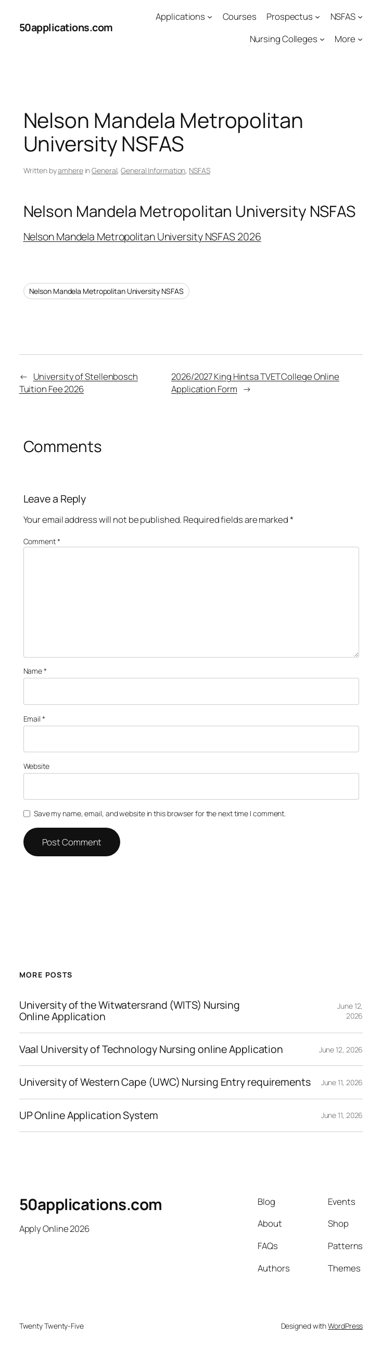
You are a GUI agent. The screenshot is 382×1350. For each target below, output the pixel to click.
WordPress (345, 1326)
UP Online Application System (88, 1115)
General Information (153, 170)
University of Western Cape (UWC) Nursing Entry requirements (165, 1082)
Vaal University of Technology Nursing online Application (151, 1049)
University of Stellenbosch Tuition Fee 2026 (78, 382)
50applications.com (66, 27)
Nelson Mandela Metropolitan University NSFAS (106, 291)
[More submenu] (360, 38)
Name (35, 671)
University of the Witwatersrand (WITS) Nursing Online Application (129, 1010)
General (104, 170)
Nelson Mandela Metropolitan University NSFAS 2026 (142, 236)
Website (36, 766)
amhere (70, 170)
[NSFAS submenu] (360, 16)
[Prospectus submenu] (317, 16)
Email (34, 719)
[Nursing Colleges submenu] (322, 38)
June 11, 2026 (342, 1082)
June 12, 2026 (350, 1011)
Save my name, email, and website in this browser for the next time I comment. (160, 813)
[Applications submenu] (209, 16)
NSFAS (199, 170)
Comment (41, 541)
